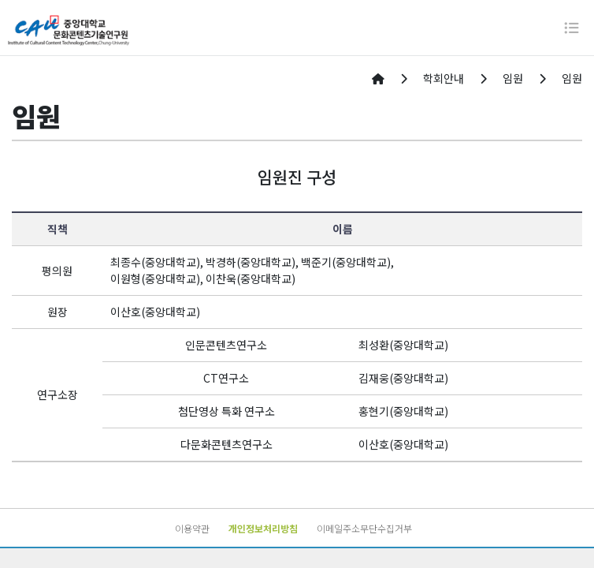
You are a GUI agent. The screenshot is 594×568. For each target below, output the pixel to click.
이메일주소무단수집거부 (364, 528)
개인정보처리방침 (263, 528)
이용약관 (192, 528)
